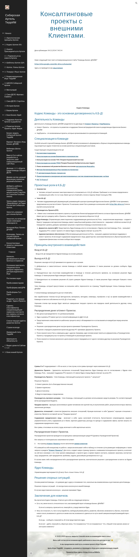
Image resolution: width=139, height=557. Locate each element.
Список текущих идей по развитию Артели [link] (16, 322)
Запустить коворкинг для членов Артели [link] (15, 213)
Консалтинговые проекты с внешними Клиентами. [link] (15, 245)
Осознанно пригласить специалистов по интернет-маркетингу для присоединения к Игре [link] (16, 269)
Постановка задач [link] (14, 278)
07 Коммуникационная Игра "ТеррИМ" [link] (13, 77)
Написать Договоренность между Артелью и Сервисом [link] (16, 258)
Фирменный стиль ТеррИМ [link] (14, 333)
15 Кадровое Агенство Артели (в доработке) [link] (13, 121)
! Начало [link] (7, 33)
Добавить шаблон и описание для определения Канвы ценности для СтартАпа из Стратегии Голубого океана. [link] (16, 191)
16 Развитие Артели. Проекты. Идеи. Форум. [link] (13, 127)
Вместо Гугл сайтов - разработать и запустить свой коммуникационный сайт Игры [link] (15, 159)
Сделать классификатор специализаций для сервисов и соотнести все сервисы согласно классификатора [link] (15, 311)
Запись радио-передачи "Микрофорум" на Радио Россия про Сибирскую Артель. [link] (16, 204)
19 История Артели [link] (11, 106)
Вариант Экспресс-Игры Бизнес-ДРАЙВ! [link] (16, 143)
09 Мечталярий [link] (10, 90)
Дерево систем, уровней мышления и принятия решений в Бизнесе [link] (16, 179)
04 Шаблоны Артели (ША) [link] (14, 63)
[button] (136, 3)
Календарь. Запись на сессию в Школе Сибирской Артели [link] (15, 236)
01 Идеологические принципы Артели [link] (12, 39)
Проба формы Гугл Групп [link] (14, 293)
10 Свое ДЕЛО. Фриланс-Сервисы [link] (14, 95)
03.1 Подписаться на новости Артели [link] (12, 57)
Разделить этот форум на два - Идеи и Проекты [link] (16, 300)
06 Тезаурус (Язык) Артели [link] (14, 72)
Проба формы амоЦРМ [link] (16, 287)
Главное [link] (12, 252)
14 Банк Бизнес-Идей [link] (12, 115)
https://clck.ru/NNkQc (91, 552)
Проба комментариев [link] (15, 283)
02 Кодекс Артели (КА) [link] (13, 45)
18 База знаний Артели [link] (13, 352)
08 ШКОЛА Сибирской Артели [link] (13, 84)
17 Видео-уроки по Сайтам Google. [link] (14, 346)
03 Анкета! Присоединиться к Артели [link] (14, 50)
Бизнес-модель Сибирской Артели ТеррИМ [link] (14, 135)
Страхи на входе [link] (13, 327)
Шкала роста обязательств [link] (12, 340)
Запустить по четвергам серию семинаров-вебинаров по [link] (16, 221)
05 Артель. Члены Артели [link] (14, 67)
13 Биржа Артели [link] (11, 110)
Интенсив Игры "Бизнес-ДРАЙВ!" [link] (16, 228)
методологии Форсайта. (85, 166)
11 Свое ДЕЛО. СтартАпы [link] (14, 101)
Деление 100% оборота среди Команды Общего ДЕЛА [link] (16, 170)
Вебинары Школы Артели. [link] (14, 149)
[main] (67, 24)
